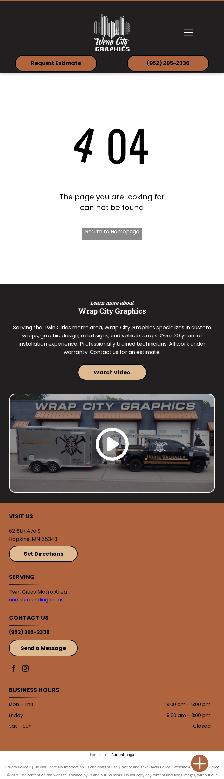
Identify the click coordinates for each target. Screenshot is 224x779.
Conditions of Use (103, 766)
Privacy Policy (16, 766)
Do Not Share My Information (59, 766)
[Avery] (163, 265)
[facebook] (14, 669)
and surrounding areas (36, 599)
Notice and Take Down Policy (145, 766)
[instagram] (25, 669)
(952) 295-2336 (29, 632)
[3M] (60, 265)
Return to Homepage (112, 231)
